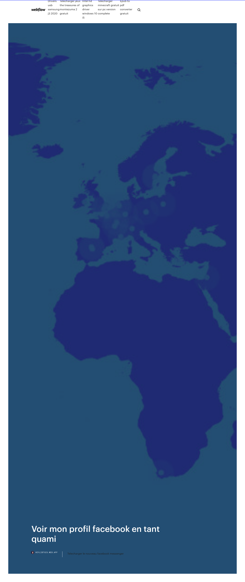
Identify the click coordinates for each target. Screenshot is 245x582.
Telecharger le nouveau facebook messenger (95, 553)
